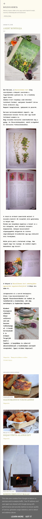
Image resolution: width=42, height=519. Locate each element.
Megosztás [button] (6, 357)
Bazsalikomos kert (21, 90)
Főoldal (7, 16)
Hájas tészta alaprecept (17, 435)
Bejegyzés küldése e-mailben (19, 357)
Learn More (17, 516)
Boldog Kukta (10, 7)
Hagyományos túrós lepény (18, 399)
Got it (29, 516)
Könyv (10, 360)
